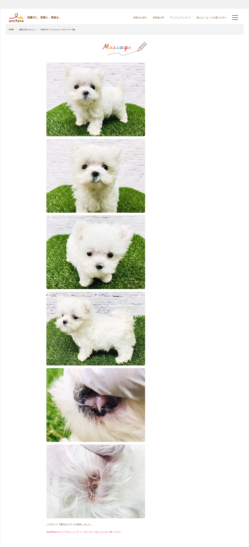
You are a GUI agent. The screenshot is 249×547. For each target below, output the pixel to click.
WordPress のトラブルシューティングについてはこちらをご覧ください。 (85, 532)
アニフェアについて (180, 17)
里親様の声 (158, 17)
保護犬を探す (140, 17)
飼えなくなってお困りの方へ (212, 17)
